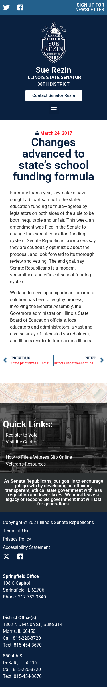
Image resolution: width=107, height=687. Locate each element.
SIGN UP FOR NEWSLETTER (89, 7)
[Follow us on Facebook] (22, 7)
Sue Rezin (53, 70)
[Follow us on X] (8, 7)
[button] (54, 109)
